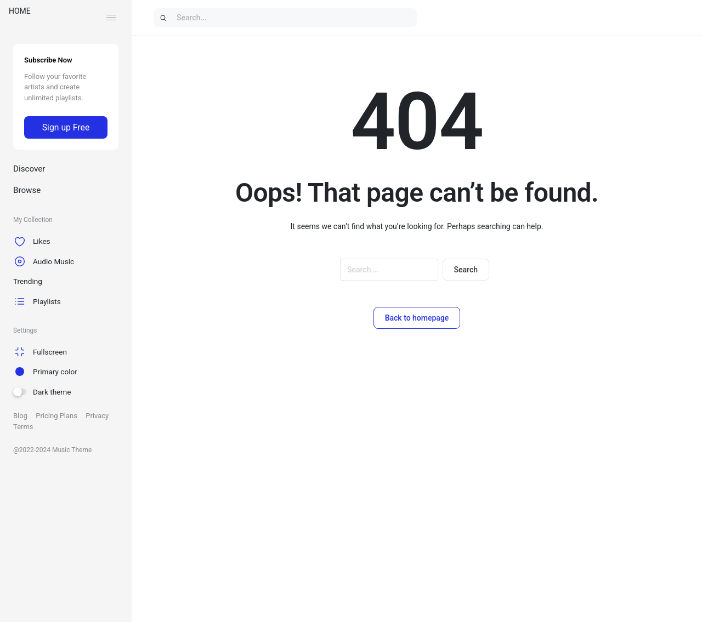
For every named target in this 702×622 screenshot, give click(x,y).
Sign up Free (65, 127)
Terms (23, 427)
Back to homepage (417, 317)
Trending (27, 281)
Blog (20, 416)
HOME (20, 11)
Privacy (97, 416)
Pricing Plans (56, 416)
